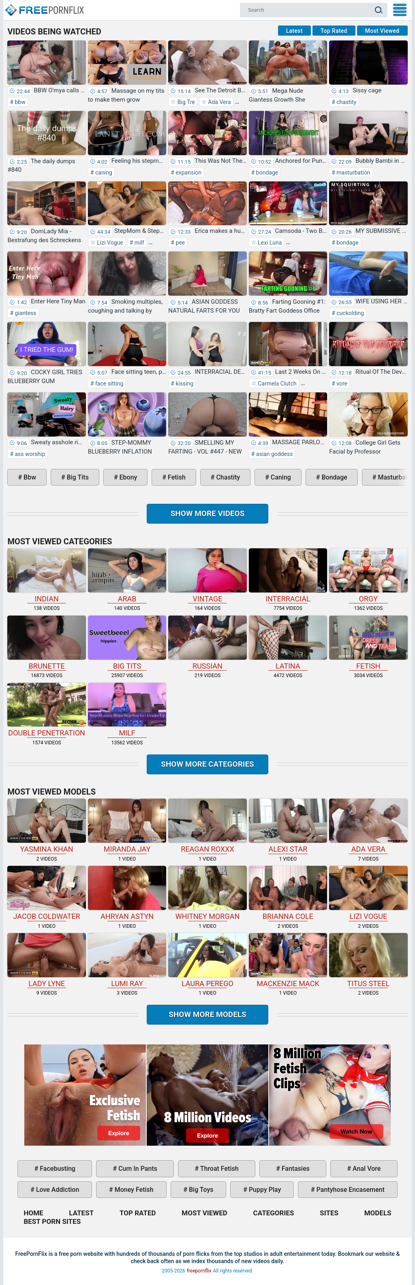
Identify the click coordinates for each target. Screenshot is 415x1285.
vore (341, 383)
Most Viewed (382, 31)
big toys (200, 1189)
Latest (294, 31)
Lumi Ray (127, 960)
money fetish (133, 1189)
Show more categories (207, 764)
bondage (266, 172)
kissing (183, 383)
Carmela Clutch (277, 383)
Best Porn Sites (52, 1221)
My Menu (400, 10)
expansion (187, 172)
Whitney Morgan (207, 893)
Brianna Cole (288, 893)
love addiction (56, 1189)
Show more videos (208, 513)
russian (207, 643)
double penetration (46, 710)
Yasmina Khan (46, 826)
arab (127, 575)
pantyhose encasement (350, 1189)
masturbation (352, 172)
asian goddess (274, 454)
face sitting (108, 383)
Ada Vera (219, 102)
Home (44, 6)
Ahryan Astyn (127, 893)
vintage (207, 575)
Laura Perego (207, 960)
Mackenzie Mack (288, 960)
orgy (368, 575)
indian (46, 575)
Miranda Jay (127, 826)
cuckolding (349, 313)
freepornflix (199, 1271)
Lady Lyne (46, 960)
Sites (329, 1213)
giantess (24, 313)
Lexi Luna (269, 242)
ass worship (29, 454)
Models (377, 1213)
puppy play (264, 1189)
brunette (46, 643)
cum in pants (137, 1168)
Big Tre (185, 102)
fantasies (295, 1168)
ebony (127, 477)
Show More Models (207, 1014)
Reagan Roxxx (207, 826)
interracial (288, 575)
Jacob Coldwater (46, 893)
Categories (273, 1213)
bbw (19, 102)
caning (103, 172)
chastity (346, 102)
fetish (176, 477)
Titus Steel (368, 960)
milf (138, 242)
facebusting (56, 1168)
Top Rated (334, 31)
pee (179, 242)
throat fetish (218, 1168)
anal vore (366, 1168)
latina (288, 643)
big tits (77, 477)
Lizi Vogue (109, 242)
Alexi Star (288, 826)
